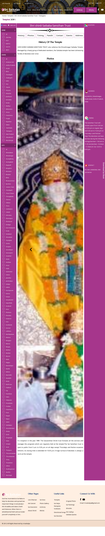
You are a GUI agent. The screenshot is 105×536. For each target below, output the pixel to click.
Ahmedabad (9, 152)
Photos (31, 35)
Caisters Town (10, 187)
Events (69, 35)
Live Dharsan (6, 3)
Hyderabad (9, 271)
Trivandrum (9, 463)
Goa (7, 84)
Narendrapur (9, 365)
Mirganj (8, 347)
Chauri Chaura (10, 193)
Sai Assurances (29, 3)
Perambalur (9, 403)
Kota (7, 322)
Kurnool (8, 328)
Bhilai (7, 177)
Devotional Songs (60, 512)
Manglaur (8, 340)
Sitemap (91, 3)
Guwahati (8, 256)
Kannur (8, 293)
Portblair (8, 406)
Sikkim (8, 125)
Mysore (8, 356)
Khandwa (8, 315)
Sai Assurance (32, 507)
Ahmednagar (9, 156)
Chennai (8, 199)
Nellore (8, 372)
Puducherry (9, 115)
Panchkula (9, 394)
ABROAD (13, 25)
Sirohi (7, 434)
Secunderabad (10, 428)
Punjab (8, 118)
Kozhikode (9, 325)
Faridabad (8, 234)
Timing (40, 35)
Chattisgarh (9, 78)
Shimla (8, 431)
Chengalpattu (10, 196)
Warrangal (9, 475)
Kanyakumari (9, 300)
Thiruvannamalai (10, 453)
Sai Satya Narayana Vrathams (57, 506)
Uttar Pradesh (10, 134)
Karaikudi (8, 306)
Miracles (69, 508)
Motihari (8, 350)
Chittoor (8, 203)
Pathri (7, 397)
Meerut (8, 344)
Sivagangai (9, 438)
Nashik (8, 369)
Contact (59, 35)
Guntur (8, 243)
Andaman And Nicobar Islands (10, 62)
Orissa (8, 112)
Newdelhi (8, 378)
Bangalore (9, 168)
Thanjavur (9, 450)
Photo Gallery (58, 10)
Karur (7, 309)
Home (29, 10)
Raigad (8, 416)
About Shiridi (36, 10)
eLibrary (43, 507)
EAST (7, 40)
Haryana (8, 90)
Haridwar (8, 262)
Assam (8, 68)
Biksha (91, 10)
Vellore (8, 466)
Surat (7, 447)
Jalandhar (8, 278)
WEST (7, 50)
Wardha (8, 472)
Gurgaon (8, 246)
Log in (99, 3)
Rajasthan (8, 121)
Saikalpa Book (68, 10)
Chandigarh (9, 74)
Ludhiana (8, 331)
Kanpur (8, 297)
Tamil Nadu (9, 128)
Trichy (7, 459)
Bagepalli (8, 165)
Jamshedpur (9, 281)
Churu (7, 206)
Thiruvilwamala (10, 456)
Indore (8, 275)
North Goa (9, 384)
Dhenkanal (9, 221)
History (21, 35)
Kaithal (8, 287)
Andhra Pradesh (10, 65)
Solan (7, 441)
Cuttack (8, 212)
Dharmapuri (9, 218)
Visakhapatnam (10, 469)
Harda (7, 259)
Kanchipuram (9, 290)
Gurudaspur (9, 250)
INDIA (5, 25)
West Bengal (9, 140)
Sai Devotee (58, 516)
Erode (7, 231)
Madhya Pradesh (8, 106)
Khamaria (8, 312)
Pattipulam (9, 400)
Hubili (7, 268)
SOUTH (8, 47)
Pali (7, 391)
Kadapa (8, 284)
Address (79, 35)
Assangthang (9, 159)
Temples (57, 500)
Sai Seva (43, 10)
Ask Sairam (17, 3)
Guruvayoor (9, 253)
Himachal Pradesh (8, 94)
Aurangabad (9, 162)
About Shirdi (32, 511)
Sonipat (8, 444)
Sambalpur (9, 425)
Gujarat (8, 87)
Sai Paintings (70, 505)
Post (49, 10)
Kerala (7, 103)
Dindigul (8, 224)
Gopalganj (9, 240)
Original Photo (71, 501)
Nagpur (8, 362)
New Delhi (9, 375)
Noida (7, 381)
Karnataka (9, 100)
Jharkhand (9, 96)
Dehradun (9, 215)
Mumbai (8, 353)
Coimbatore (9, 209)
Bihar (7, 71)
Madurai (8, 337)
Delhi (7, 81)
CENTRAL (8, 37)
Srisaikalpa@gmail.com (92, 503)
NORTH (8, 44)
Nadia (7, 359)
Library (80, 10)
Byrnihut (8, 184)
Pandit (50, 35)
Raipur (8, 419)
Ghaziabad (9, 237)
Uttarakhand (9, 137)
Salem (7, 422)
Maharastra (9, 109)
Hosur (7, 265)
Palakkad (8, 387)
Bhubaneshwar (10, 181)
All (6, 34)
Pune (7, 412)
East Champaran (10, 228)
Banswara (8, 171)
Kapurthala (9, 303)
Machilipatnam (10, 334)
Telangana (9, 131)
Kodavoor (8, 318)
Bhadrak (8, 174)
